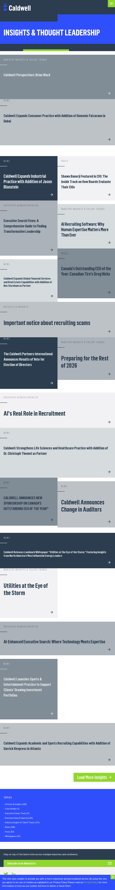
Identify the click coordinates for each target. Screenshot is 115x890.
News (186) (10, 827)
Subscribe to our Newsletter (21, 863)
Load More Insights (92, 777)
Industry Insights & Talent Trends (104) (22, 822)
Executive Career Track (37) (17, 813)
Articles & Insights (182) (16, 804)
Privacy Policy (91, 882)
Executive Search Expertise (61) (19, 818)
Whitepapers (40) (12, 836)
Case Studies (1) (12, 809)
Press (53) (9, 832)
